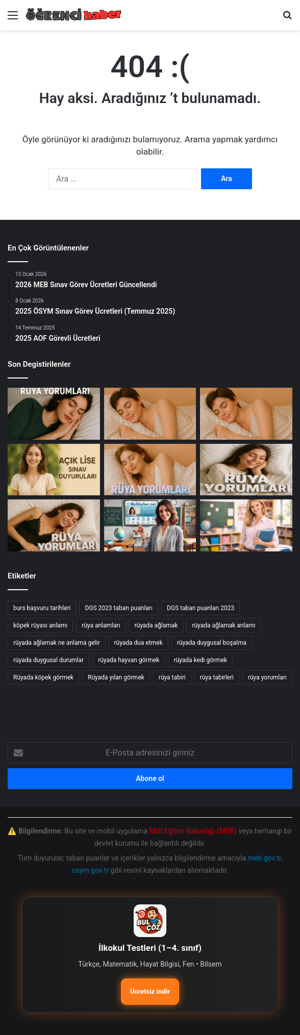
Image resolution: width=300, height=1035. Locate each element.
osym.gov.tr (90, 870)
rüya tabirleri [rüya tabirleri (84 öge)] (217, 677)
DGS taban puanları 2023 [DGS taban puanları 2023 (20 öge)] (200, 608)
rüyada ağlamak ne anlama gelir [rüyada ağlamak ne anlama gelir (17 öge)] (56, 642)
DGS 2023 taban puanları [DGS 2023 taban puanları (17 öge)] (118, 608)
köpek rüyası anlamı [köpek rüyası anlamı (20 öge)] (40, 625)
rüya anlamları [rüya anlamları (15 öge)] (101, 625)
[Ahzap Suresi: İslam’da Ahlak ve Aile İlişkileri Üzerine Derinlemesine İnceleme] (54, 414)
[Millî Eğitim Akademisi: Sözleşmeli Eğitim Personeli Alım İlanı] (246, 525)
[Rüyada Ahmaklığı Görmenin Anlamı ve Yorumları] (246, 414)
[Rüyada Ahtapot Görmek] (150, 414)
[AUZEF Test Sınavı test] (150, 525)
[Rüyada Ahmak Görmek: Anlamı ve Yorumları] (150, 470)
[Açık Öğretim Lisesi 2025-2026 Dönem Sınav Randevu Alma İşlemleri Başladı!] (54, 470)
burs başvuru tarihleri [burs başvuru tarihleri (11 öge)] (41, 608)
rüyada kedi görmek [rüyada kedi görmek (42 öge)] (200, 660)
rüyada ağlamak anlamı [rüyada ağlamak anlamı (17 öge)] (223, 625)
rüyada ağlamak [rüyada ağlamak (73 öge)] (156, 625)
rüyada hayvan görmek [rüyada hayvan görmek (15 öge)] (128, 660)
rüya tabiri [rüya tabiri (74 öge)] (172, 677)
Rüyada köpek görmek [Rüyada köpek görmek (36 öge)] (43, 677)
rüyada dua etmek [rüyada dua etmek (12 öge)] (138, 642)
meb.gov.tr (264, 858)
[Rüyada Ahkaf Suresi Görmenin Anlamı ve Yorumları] (246, 470)
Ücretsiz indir (150, 991)
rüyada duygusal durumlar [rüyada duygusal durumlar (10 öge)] (48, 660)
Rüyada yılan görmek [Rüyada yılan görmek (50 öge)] (116, 677)
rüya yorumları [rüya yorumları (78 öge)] (267, 677)
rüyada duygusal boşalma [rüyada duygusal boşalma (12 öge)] (211, 642)
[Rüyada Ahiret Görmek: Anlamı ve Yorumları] (54, 525)
